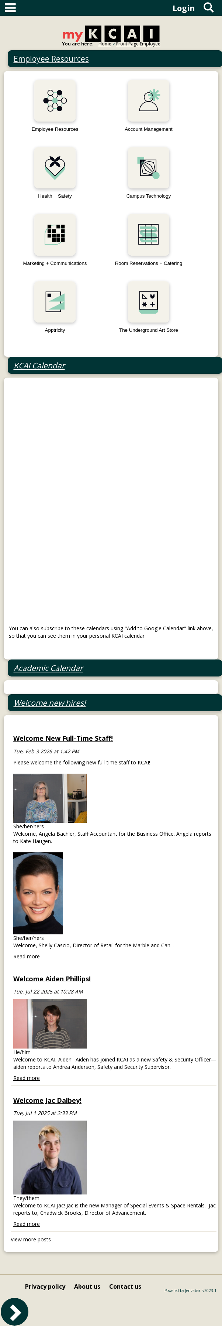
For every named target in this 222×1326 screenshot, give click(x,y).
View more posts (31, 1239)
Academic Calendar (48, 668)
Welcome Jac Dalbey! (47, 1100)
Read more (26, 956)
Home (104, 44)
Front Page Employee (138, 44)
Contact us (125, 1286)
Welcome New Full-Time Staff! (63, 738)
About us (87, 1286)
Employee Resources (51, 59)
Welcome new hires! (50, 703)
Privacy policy (45, 1286)
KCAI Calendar (39, 365)
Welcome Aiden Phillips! (52, 978)
